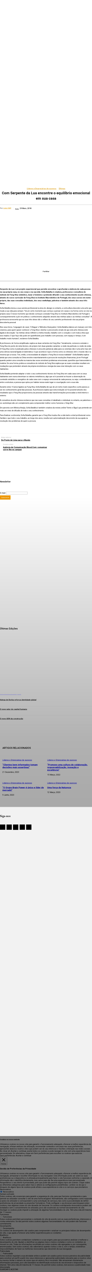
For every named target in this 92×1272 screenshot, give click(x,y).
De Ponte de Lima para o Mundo (15, 440)
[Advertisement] (45, 742)
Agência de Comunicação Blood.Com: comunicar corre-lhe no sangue (25, 448)
